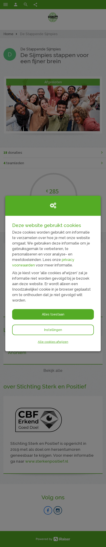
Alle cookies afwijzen (53, 342)
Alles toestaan (53, 314)
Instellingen (53, 330)
